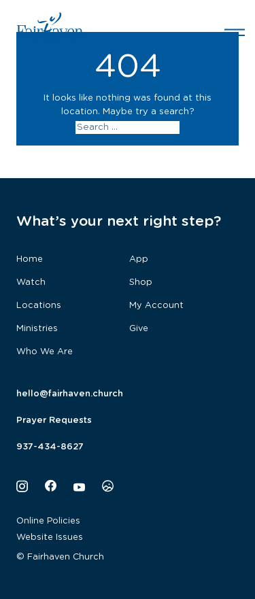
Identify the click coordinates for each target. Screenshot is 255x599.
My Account (156, 305)
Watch (31, 282)
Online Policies (48, 521)
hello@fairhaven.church (69, 394)
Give (138, 328)
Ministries (37, 328)
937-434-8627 (50, 447)
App (138, 259)
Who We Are (44, 351)
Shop (140, 282)
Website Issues (49, 537)
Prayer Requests (54, 420)
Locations (38, 305)
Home (29, 259)
